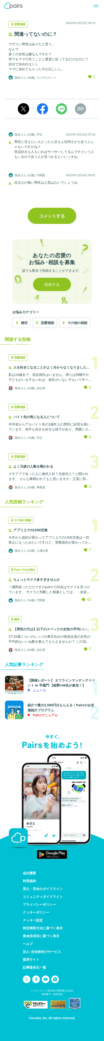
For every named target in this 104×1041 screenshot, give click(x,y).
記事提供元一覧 (34, 967)
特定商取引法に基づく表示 (43, 928)
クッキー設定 (33, 920)
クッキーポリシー (36, 912)
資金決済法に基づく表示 (41, 936)
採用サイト (31, 959)
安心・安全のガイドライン (43, 888)
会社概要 (29, 873)
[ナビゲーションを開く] (94, 5)
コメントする (52, 216)
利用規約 (29, 881)
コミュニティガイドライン (43, 896)
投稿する (52, 284)
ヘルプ (28, 943)
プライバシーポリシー (39, 904)
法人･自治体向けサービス (42, 951)
